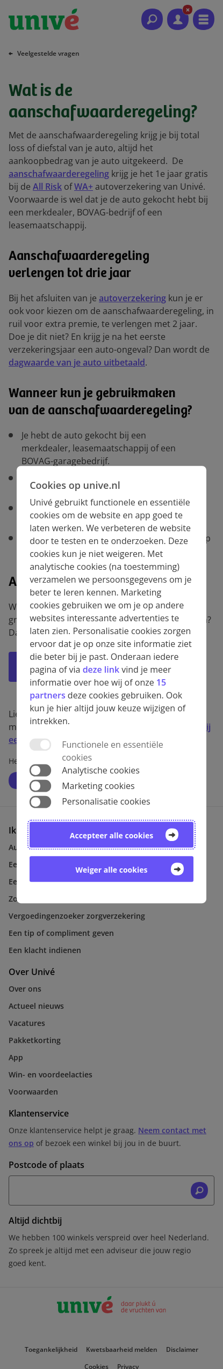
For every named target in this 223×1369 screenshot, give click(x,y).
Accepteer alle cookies (111, 835)
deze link (101, 669)
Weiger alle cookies (112, 870)
